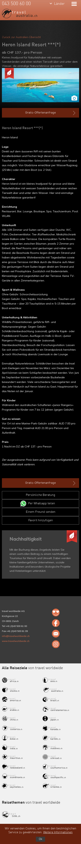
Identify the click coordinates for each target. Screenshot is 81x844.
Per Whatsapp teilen (41, 503)
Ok (40, 839)
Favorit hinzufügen (40, 520)
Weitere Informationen (58, 832)
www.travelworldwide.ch (15, 641)
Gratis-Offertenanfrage (50, 113)
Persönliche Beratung (40, 495)
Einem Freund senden (40, 512)
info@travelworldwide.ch (16, 636)
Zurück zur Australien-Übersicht (21, 37)
